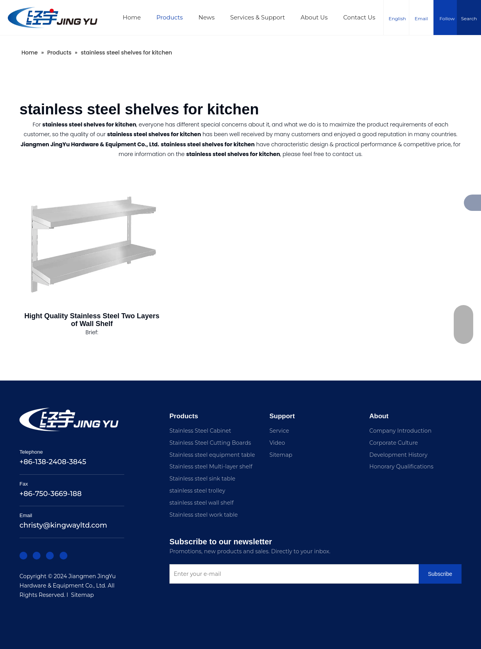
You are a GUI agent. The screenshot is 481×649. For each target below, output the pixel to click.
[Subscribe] (182, 590)
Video (277, 442)
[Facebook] (23, 555)
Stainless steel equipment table (212, 454)
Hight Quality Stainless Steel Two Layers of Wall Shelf (91, 320)
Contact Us (359, 17)
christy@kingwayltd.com (63, 525)
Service (279, 430)
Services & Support (257, 17)
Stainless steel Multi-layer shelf (210, 466)
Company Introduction (400, 430)
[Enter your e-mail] (302, 575)
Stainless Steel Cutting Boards (210, 442)
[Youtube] (58, 555)
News (206, 17)
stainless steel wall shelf (201, 502)
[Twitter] (47, 555)
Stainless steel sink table (202, 478)
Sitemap (82, 594)
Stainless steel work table (203, 514)
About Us (314, 17)
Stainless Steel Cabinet (200, 430)
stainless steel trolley (197, 490)
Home (132, 17)
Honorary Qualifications (401, 466)
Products (170, 17)
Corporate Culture (393, 442)
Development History (398, 454)
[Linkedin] (35, 555)
